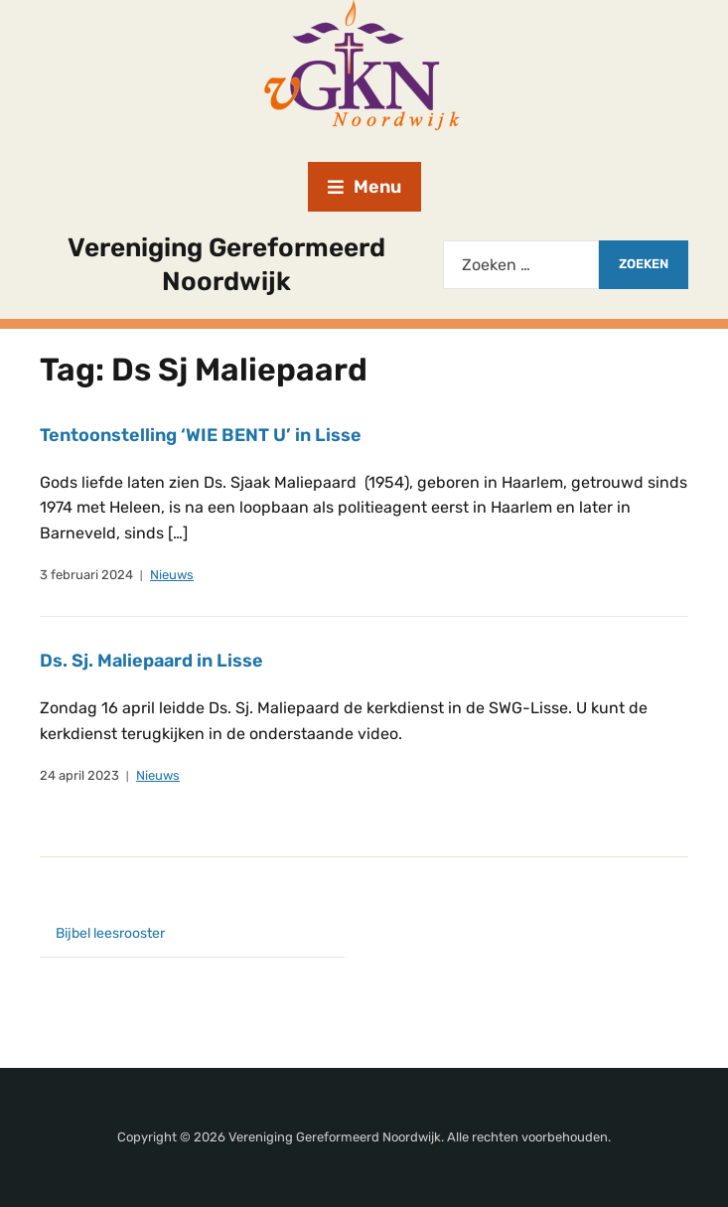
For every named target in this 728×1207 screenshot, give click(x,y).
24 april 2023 (79, 775)
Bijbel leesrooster (110, 933)
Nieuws (172, 574)
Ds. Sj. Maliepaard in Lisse (151, 661)
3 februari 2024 (86, 574)
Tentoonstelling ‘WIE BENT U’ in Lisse (201, 435)
